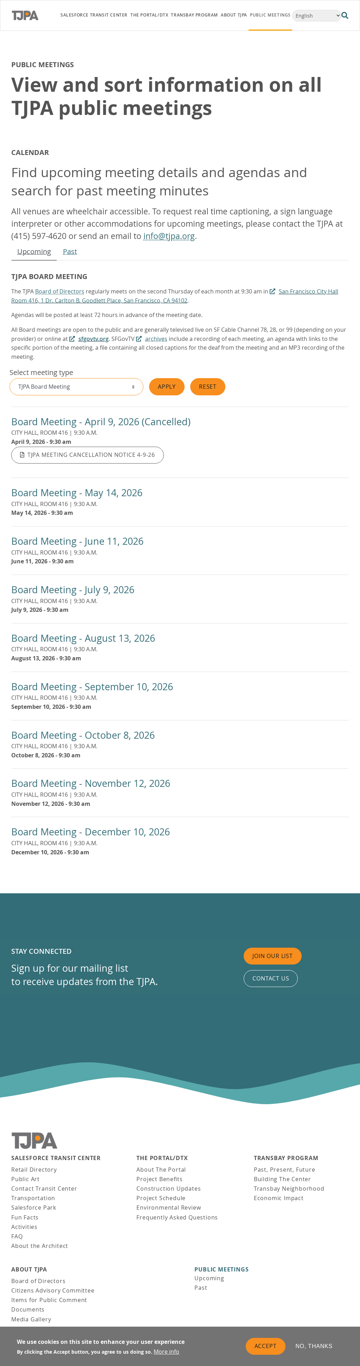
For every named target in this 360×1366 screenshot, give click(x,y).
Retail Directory (34, 1169)
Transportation (33, 1198)
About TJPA (29, 1269)
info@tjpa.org (169, 235)
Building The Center (282, 1179)
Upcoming (34, 251)
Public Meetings (221, 1269)
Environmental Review (168, 1207)
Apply (167, 386)
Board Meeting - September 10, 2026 (92, 686)
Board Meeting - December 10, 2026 (90, 832)
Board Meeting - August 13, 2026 (83, 638)
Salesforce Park (33, 1207)
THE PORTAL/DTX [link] (149, 15)
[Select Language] (316, 15)
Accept (266, 1346)
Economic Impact (279, 1198)
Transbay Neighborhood (289, 1188)
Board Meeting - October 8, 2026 (83, 735)
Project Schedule (161, 1198)
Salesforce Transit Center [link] (94, 15)
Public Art (25, 1179)
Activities (24, 1227)
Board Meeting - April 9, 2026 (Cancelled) (101, 421)
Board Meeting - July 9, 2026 (72, 589)
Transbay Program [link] (194, 15)
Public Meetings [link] (270, 15)
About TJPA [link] (234, 15)
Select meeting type (41, 372)
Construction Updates (168, 1188)
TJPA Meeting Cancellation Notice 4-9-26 (91, 455)
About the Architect (39, 1246)
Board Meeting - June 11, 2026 (77, 541)
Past (70, 251)
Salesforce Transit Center (56, 1158)
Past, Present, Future (284, 1169)
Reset (208, 386)
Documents (28, 1309)
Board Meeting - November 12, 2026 (90, 783)
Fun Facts (25, 1217)
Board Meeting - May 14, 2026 (76, 492)
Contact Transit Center (44, 1188)
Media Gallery (31, 1319)
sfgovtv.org (93, 339)
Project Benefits (159, 1179)
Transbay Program (286, 1158)
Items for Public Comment (49, 1300)
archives (156, 339)
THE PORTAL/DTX (162, 1158)
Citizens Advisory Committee (53, 1290)
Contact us (270, 978)
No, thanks (314, 1346)
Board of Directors (59, 291)
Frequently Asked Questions (177, 1217)
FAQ (16, 1236)
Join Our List (272, 956)
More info (166, 1351)
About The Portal (161, 1169)
